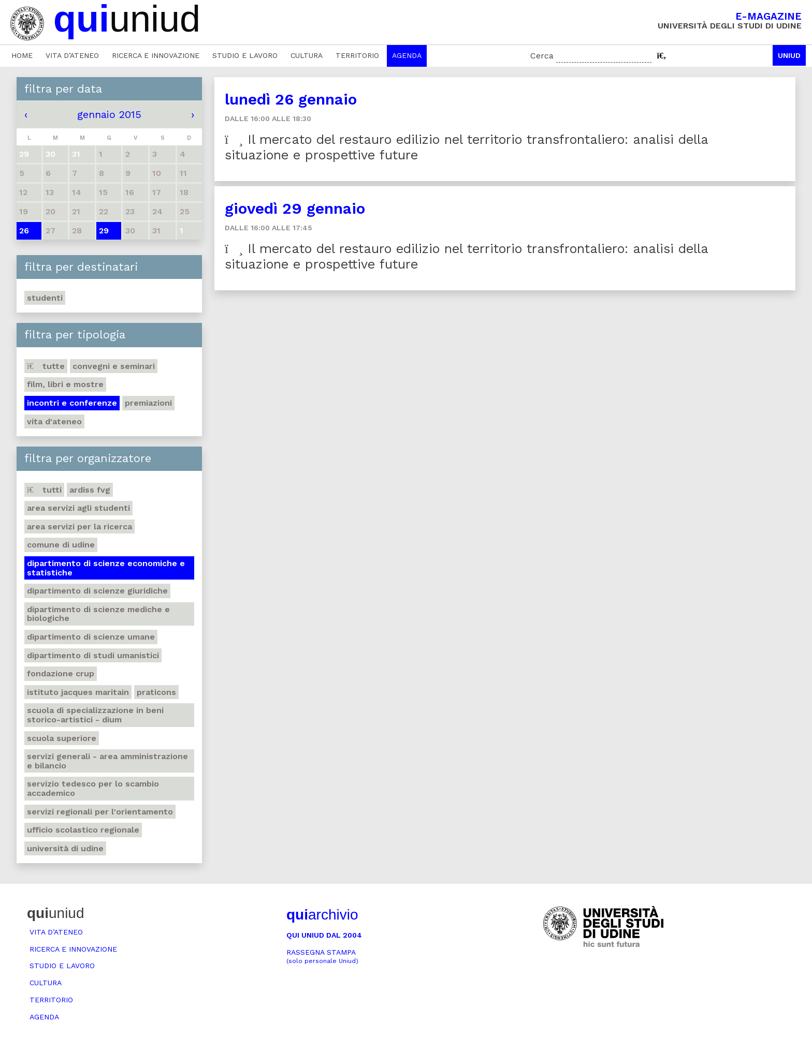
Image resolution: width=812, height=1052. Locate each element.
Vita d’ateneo (72, 55)
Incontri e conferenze (72, 403)
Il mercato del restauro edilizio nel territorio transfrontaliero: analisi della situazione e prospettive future (466, 147)
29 (104, 230)
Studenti (45, 298)
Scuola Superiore (61, 738)
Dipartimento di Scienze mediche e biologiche (98, 614)
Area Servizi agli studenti (78, 508)
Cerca (542, 56)
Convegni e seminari (113, 366)
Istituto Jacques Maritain (78, 692)
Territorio (357, 55)
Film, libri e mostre (65, 384)
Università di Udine (65, 848)
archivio (322, 915)
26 (24, 230)
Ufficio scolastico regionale (83, 830)
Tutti (44, 490)
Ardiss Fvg (89, 490)
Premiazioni (148, 403)
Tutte (46, 366)
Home (22, 55)
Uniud (789, 55)
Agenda (407, 55)
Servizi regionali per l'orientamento (100, 812)
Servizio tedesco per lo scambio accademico (93, 788)
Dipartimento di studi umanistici (93, 655)
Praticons (156, 692)
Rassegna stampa (322, 956)
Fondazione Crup (60, 673)
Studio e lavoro (245, 55)
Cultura (307, 55)
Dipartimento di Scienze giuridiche (97, 591)
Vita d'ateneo (54, 421)
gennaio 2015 (109, 114)
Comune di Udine (61, 545)
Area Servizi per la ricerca (79, 526)
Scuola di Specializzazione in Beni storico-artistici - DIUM (95, 714)
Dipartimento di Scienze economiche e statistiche (106, 567)
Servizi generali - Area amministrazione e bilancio (107, 761)
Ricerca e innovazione (155, 55)
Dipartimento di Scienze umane (91, 637)
